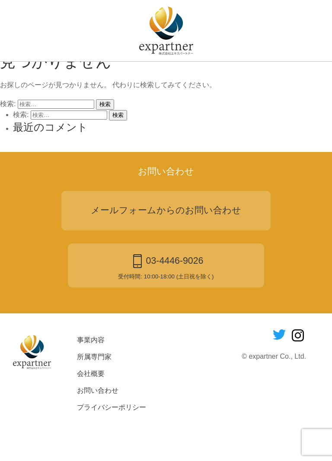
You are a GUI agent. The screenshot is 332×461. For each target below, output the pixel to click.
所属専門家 (135, 74)
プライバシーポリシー (111, 442)
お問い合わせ (240, 74)
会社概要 (186, 74)
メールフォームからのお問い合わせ (166, 245)
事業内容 (85, 74)
